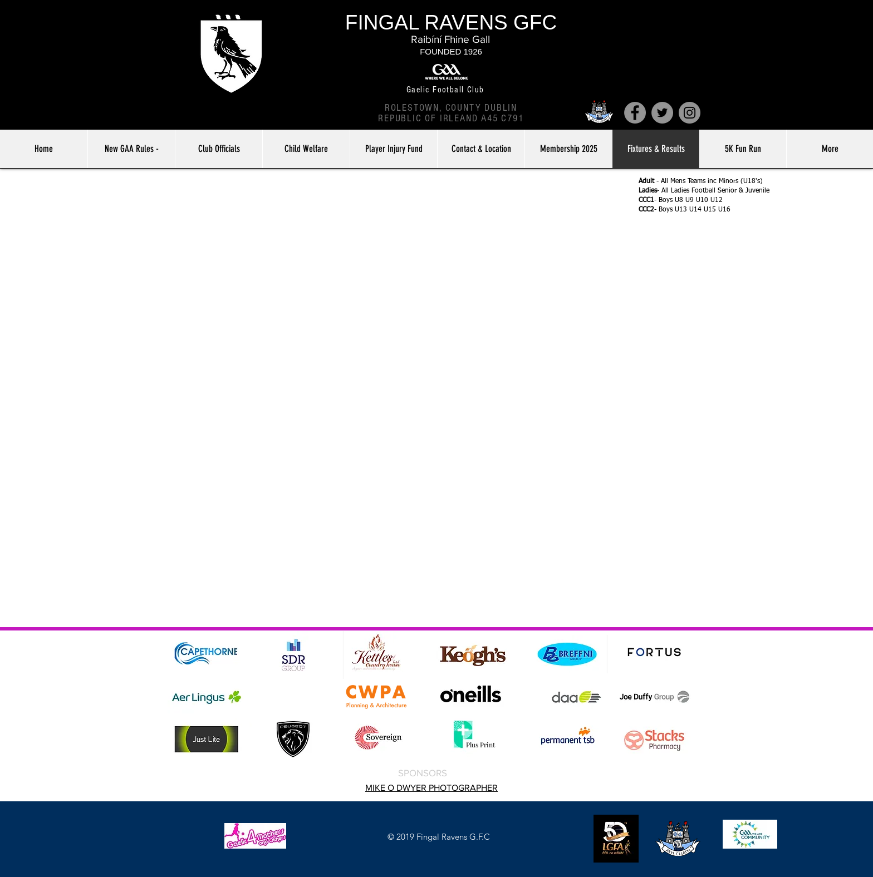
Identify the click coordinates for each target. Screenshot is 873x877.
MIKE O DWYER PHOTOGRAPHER (431, 787)
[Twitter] (662, 113)
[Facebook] (635, 113)
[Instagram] (689, 113)
